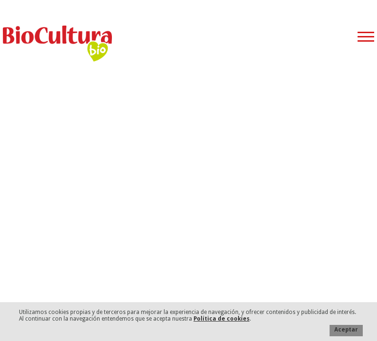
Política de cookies (221, 318)
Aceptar (346, 329)
